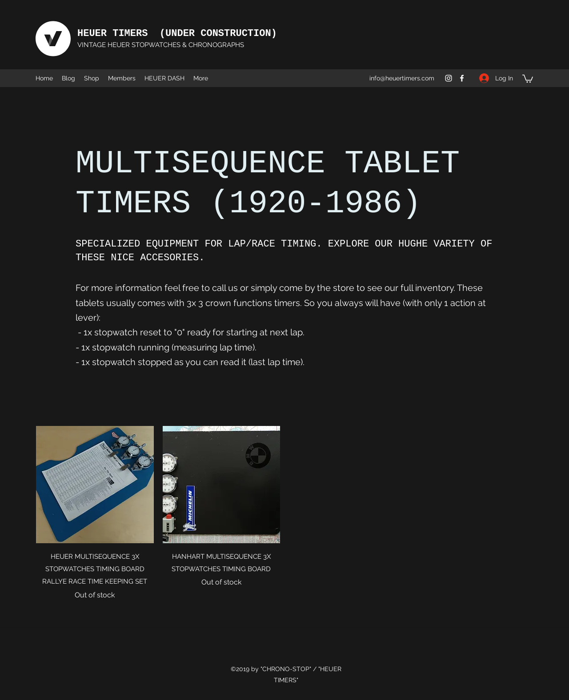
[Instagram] (448, 78)
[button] (527, 78)
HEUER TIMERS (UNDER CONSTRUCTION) (177, 33)
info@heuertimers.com (401, 78)
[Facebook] (461, 78)
